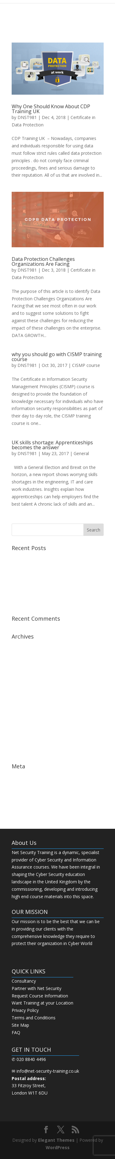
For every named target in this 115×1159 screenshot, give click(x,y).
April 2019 (21, 655)
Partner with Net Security (36, 988)
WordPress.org (26, 804)
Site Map (20, 1025)
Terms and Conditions (34, 1018)
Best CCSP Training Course (38, 557)
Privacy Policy (25, 1010)
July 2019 (20, 646)
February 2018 (26, 703)
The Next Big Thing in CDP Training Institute (55, 603)
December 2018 (28, 693)
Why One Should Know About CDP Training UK (51, 109)
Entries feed (23, 785)
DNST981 (27, 117)
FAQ (16, 1032)
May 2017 (21, 750)
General (81, 453)
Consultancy (24, 981)
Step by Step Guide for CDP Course (47, 593)
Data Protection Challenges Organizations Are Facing (43, 261)
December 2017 (28, 712)
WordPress (58, 1147)
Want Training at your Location (42, 1003)
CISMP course (86, 365)
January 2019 (24, 684)
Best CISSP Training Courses (40, 584)
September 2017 (28, 741)
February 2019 (26, 674)
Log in (18, 776)
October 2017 (25, 731)
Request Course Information (40, 996)
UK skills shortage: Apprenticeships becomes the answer (52, 445)
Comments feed (28, 794)
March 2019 (23, 665)
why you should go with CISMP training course (57, 357)
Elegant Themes (56, 1140)
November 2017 (28, 722)
